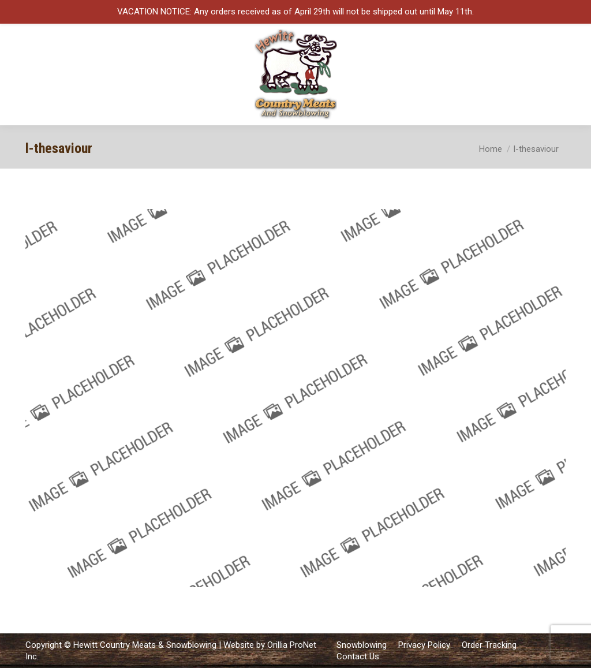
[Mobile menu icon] (572, 74)
